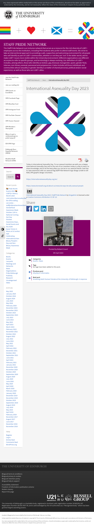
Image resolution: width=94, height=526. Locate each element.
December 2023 (11, 308)
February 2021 (11, 362)
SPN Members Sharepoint (10, 128)
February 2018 (11, 415)
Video (8, 283)
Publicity (9, 276)
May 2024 (9, 303)
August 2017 (10, 419)
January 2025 (11, 294)
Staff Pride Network (25, 45)
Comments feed (12, 442)
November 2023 (12, 310)
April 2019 (9, 412)
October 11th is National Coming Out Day (12, 214)
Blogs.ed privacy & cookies (11, 476)
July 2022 (9, 339)
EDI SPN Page (10, 144)
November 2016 (12, 426)
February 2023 (11, 329)
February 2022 (11, 348)
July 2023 (9, 317)
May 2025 (9, 291)
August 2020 (10, 377)
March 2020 (10, 388)
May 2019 (9, 410)
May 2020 (9, 384)
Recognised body (70, 506)
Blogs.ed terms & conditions (12, 474)
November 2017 (12, 417)
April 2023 (9, 325)
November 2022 (12, 332)
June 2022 (10, 341)
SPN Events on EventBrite (11, 92)
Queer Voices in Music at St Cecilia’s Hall (13, 231)
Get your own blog (45, 515)
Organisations (11, 271)
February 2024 (11, 306)
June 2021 (10, 358)
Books (8, 257)
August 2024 (10, 299)
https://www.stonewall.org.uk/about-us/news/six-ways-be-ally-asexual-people (54, 186)
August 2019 (10, 405)
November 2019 (12, 398)
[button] (29, 208)
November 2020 (12, 370)
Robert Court (62, 249)
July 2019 (9, 407)
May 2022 (9, 343)
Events (8, 259)
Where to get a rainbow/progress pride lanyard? (12, 136)
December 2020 (11, 367)
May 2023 (9, 322)
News (8, 269)
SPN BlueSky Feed (12, 104)
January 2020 (11, 393)
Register (9, 435)
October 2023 (11, 313)
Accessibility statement (10, 485)
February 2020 (11, 391)
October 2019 (11, 400)
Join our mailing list (12, 85)
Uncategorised (11, 280)
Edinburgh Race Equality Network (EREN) (12, 151)
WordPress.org (11, 445)
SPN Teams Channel (12, 121)
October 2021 (11, 353)
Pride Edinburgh (12, 273)
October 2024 (11, 296)
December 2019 (11, 396)
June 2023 (10, 320)
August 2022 (10, 336)
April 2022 (9, 346)
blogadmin (73, 195)
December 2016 (11, 424)
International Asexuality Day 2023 (38, 195)
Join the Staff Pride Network (12, 78)
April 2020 (9, 386)
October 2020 (11, 372)
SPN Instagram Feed (13, 109)
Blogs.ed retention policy (11, 479)
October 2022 (11, 334)
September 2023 (12, 315)
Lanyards (9, 261)
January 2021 (11, 365)
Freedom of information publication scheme (18, 487)
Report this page (8, 492)
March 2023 (10, 327)
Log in (8, 437)
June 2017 (10, 422)
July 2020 (9, 379)
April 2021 (9, 360)
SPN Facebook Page (12, 98)
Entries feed (10, 440)
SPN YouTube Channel (13, 115)
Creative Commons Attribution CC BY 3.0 (42, 197)
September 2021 (12, 355)
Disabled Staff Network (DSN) (11, 160)
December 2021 (11, 351)
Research (9, 278)
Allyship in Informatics (41, 273)
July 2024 (9, 301)
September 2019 (12, 403)
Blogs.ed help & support (10, 481)
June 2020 (10, 381)
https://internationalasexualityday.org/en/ (41, 179)
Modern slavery (7, 489)
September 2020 (12, 374)
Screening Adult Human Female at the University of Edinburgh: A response (60, 279)
